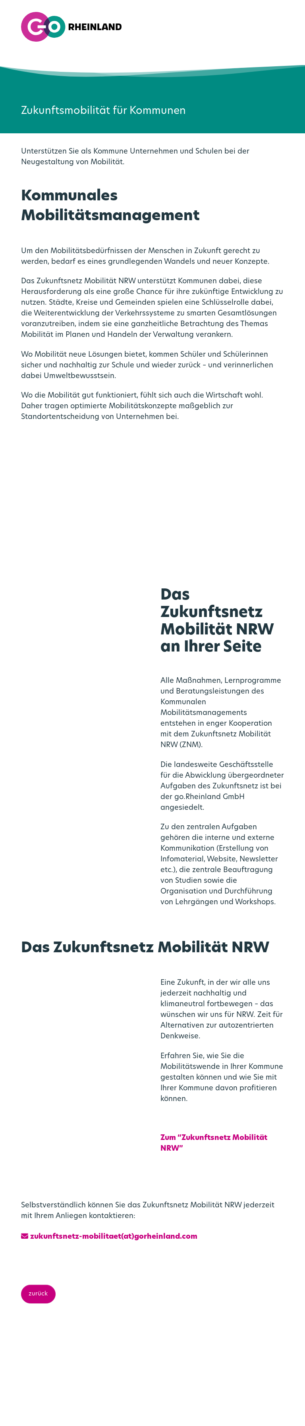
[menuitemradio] (270, 26)
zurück (38, 1166)
